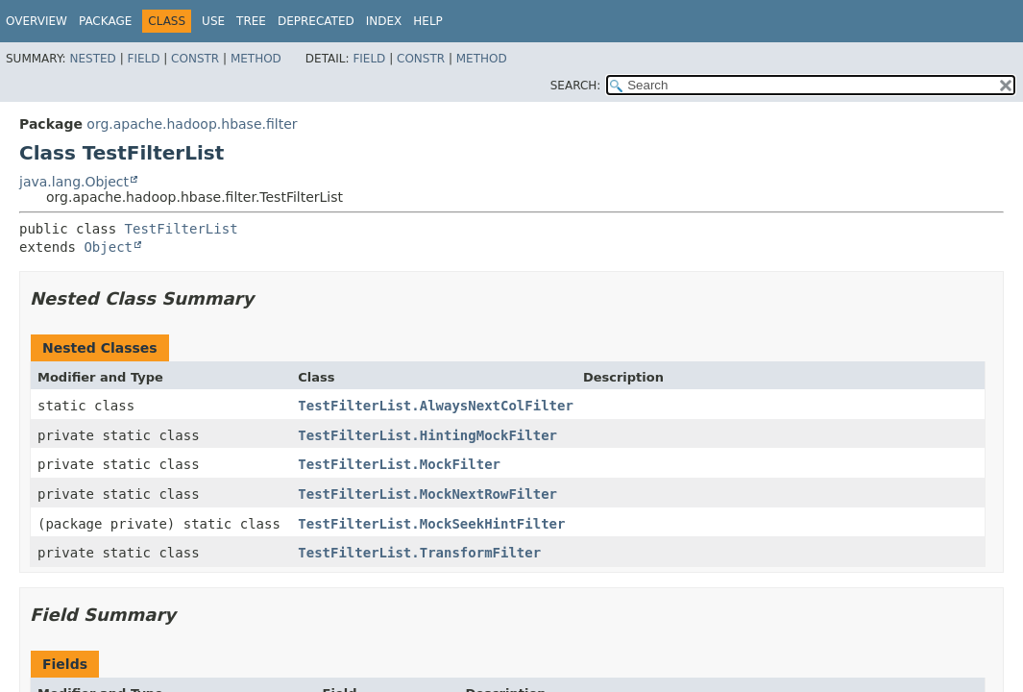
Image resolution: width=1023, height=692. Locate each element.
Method (256, 58)
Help (428, 21)
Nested (92, 58)
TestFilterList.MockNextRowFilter (427, 494)
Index (384, 21)
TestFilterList (181, 228)
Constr (195, 58)
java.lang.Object (74, 181)
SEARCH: (575, 85)
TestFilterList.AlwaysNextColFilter (435, 405)
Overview (36, 21)
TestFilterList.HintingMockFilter (427, 435)
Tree (251, 21)
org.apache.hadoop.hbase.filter (191, 124)
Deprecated (316, 21)
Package (105, 21)
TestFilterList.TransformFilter (419, 552)
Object (108, 247)
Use (213, 21)
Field (143, 58)
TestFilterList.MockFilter (399, 464)
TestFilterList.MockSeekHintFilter (431, 523)
